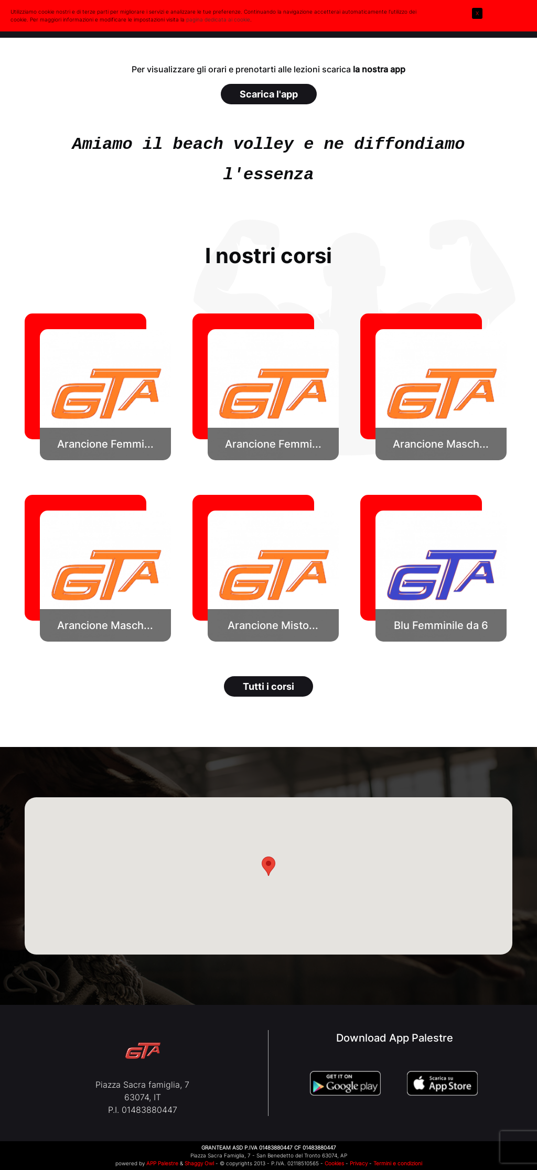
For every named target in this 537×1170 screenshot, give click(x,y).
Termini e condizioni (397, 1163)
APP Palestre (162, 1163)
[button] (105, 394)
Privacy (359, 1163)
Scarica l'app (269, 94)
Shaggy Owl (199, 1163)
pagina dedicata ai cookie (218, 19)
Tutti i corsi (268, 686)
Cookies (334, 1163)
